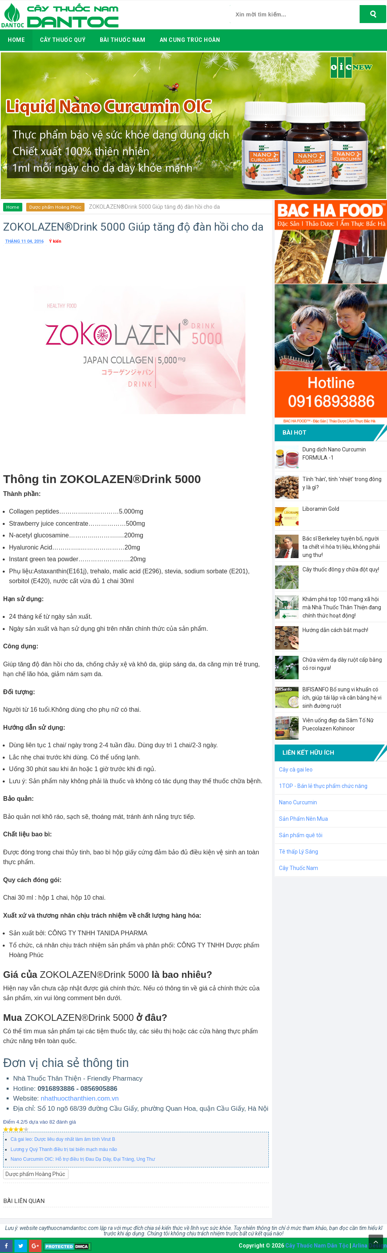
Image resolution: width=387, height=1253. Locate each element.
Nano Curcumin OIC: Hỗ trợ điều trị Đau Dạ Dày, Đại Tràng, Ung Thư (83, 1159)
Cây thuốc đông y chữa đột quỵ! (340, 569)
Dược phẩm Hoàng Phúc (55, 207)
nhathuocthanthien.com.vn (80, 1098)
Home (12, 207)
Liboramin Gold (320, 509)
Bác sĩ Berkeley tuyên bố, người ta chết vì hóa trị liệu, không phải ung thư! (341, 546)
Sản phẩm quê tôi (300, 835)
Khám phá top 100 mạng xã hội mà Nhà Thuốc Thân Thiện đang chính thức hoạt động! (341, 607)
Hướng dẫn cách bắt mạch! (335, 630)
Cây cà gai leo (296, 769)
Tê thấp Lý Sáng (298, 851)
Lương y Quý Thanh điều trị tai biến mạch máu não (64, 1149)
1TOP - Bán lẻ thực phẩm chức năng (323, 786)
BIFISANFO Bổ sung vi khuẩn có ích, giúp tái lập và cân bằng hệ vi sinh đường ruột (342, 697)
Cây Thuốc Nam (298, 868)
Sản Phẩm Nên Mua (303, 819)
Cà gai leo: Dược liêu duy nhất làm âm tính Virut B (63, 1139)
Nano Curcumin (298, 802)
